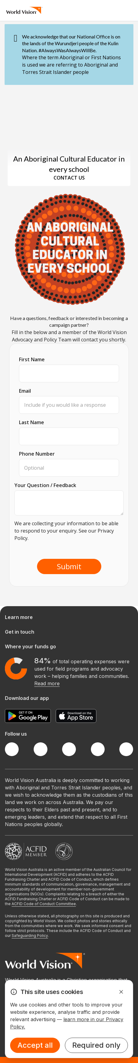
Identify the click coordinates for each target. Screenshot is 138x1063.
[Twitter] (40, 749)
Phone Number (37, 453)
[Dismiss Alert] (121, 992)
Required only (96, 1045)
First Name (32, 359)
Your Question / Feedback (45, 485)
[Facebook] (12, 749)
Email (25, 391)
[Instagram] (69, 749)
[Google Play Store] (28, 716)
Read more (47, 683)
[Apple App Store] (76, 716)
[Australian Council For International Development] (26, 851)
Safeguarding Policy (30, 935)
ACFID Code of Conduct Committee (44, 903)
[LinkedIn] (98, 749)
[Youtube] (126, 749)
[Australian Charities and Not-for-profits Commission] (64, 851)
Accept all (35, 1045)
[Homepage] (24, 10)
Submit (69, 566)
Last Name (31, 422)
